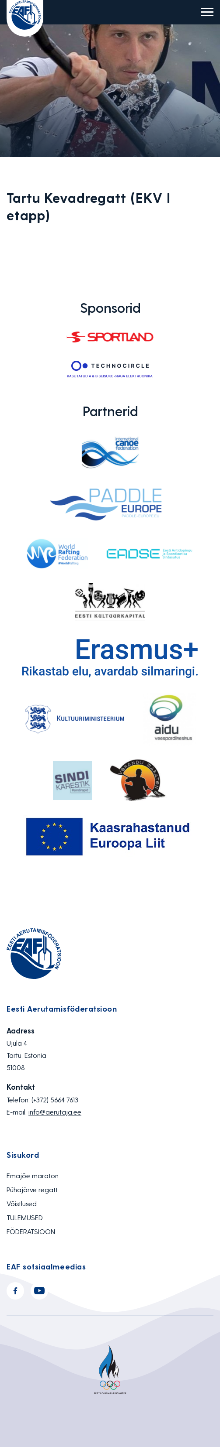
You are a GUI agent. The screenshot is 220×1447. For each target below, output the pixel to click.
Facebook (15, 1291)
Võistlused (22, 1203)
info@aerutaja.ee (54, 1112)
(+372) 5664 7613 (54, 1099)
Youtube (39, 1291)
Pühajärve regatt (32, 1189)
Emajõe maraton (33, 1175)
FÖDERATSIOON (31, 1231)
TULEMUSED (25, 1217)
